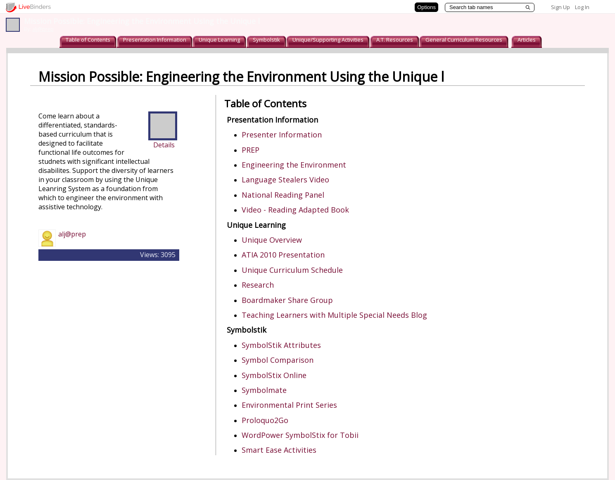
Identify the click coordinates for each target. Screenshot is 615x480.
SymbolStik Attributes (281, 345)
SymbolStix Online (274, 375)
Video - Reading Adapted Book (295, 210)
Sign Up (560, 7)
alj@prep (43, 29)
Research (258, 285)
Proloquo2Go (265, 420)
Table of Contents (88, 39)
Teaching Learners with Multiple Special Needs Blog (334, 315)
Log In (582, 7)
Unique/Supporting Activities (327, 39)
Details (164, 144)
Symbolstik (266, 39)
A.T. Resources (394, 39)
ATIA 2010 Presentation (283, 255)
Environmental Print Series (289, 405)
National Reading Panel (283, 195)
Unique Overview (272, 240)
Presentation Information (154, 39)
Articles (527, 39)
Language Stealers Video (285, 179)
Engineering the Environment (294, 165)
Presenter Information (282, 135)
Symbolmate (264, 390)
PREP (250, 150)
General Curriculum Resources (463, 39)
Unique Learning (219, 39)
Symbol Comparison (277, 360)
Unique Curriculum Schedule (292, 270)
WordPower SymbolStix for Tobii (300, 435)
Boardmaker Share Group (287, 300)
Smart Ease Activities (279, 450)
